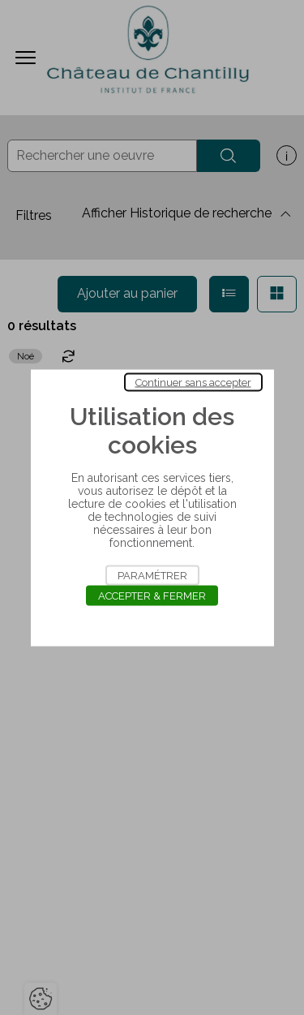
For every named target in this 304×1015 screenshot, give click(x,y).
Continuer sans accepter (193, 382)
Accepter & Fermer (152, 595)
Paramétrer (152, 575)
